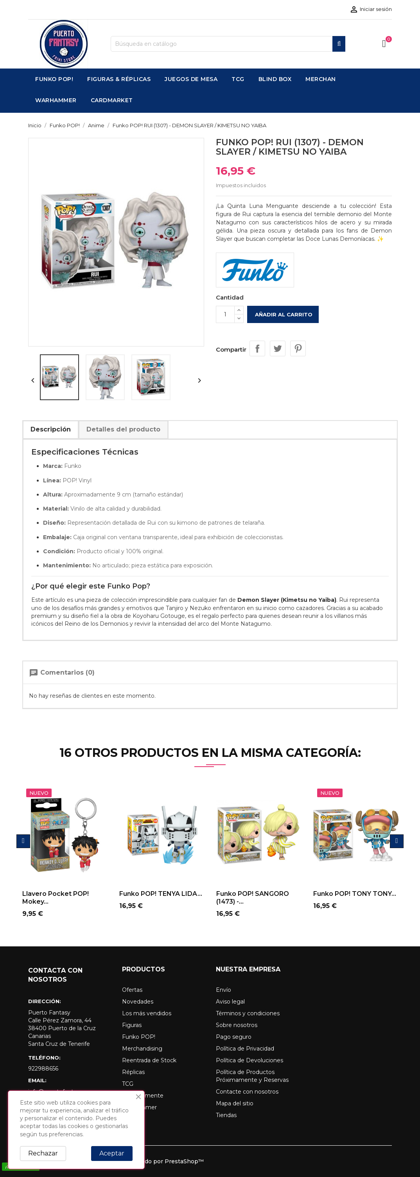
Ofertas (132, 989)
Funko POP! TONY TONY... (354, 893)
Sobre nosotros (236, 1025)
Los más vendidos (146, 1013)
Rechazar (43, 1153)
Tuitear (277, 348)
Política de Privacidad (245, 1048)
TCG (127, 1083)
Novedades (137, 1001)
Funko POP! (138, 1036)
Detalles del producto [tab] (123, 429)
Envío (223, 989)
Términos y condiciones (248, 1013)
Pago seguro (233, 1036)
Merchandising (142, 1048)
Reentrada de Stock (149, 1060)
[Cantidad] (225, 314)
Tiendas (226, 1115)
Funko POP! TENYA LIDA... (160, 893)
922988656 (43, 1068)
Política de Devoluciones (249, 1060)
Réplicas (133, 1072)
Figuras (132, 1025)
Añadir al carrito (282, 314)
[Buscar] (228, 44)
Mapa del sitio (234, 1103)
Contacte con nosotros (247, 1091)
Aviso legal (230, 1001)
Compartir (257, 348)
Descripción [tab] (51, 429)
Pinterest (298, 348)
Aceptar (111, 1153)
